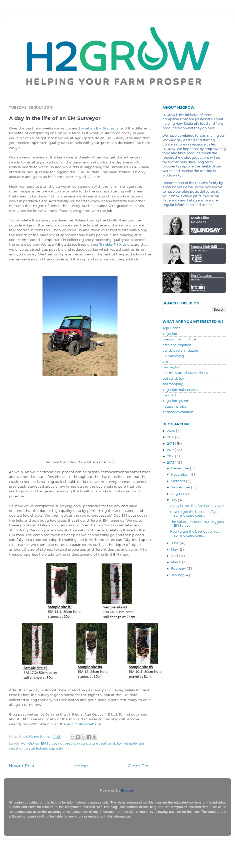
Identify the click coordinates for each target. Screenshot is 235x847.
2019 (171, 437)
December (180, 468)
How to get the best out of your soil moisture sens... (195, 513)
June (175, 543)
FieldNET (169, 395)
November (180, 474)
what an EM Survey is (99, 128)
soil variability (111, 743)
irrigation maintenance (181, 390)
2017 (171, 450)
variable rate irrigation (180, 350)
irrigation (169, 334)
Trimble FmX (111, 244)
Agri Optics (30, 743)
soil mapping (172, 384)
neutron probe (174, 406)
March (176, 562)
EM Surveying (52, 743)
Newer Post (21, 765)
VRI (165, 362)
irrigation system (175, 401)
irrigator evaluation (177, 412)
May (174, 549)
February (179, 568)
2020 (171, 431)
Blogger (127, 790)
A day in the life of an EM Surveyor (197, 506)
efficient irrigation (176, 345)
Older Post (139, 765)
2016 (171, 456)
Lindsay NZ (171, 367)
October (178, 481)
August (177, 494)
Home (81, 765)
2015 (171, 462)
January (177, 575)
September (181, 487)
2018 (171, 443)
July (174, 500)
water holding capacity (44, 748)
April (175, 556)
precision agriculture (82, 743)
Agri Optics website (84, 724)
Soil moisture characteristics (185, 373)
